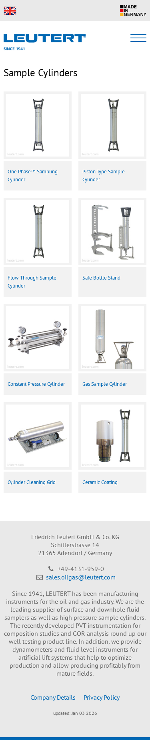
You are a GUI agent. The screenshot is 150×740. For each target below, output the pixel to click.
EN (10, 10)
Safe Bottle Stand (101, 277)
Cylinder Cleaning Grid (32, 482)
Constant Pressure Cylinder (36, 384)
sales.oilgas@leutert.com (81, 577)
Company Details (53, 697)
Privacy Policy (102, 697)
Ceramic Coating (100, 482)
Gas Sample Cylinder (104, 384)
